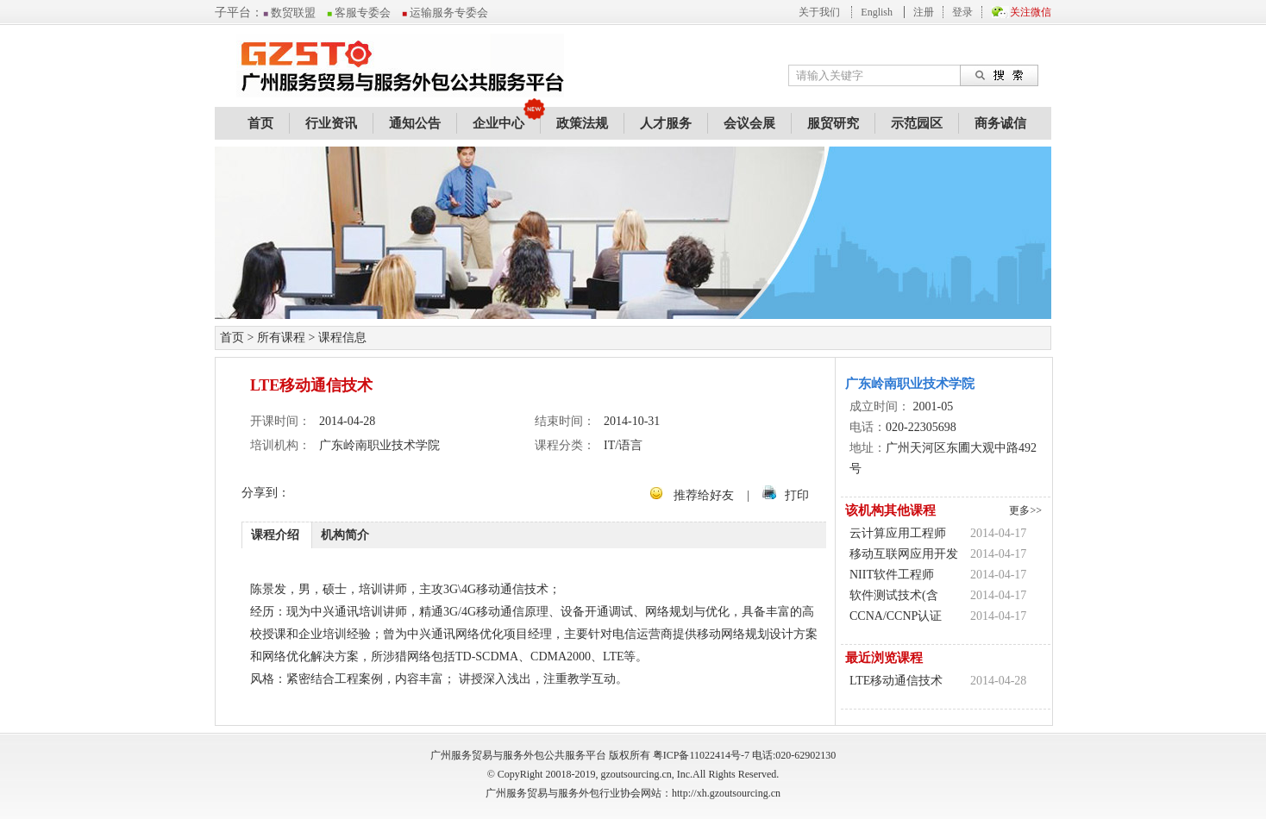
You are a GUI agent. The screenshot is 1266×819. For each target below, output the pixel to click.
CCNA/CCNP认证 (895, 616)
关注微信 (1030, 12)
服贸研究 (833, 123)
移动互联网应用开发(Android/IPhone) (903, 556)
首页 (260, 123)
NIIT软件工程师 (891, 574)
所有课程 (281, 337)
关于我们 (819, 12)
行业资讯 (331, 123)
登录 (962, 12)
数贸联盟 (289, 12)
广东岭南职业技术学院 (910, 384)
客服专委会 (359, 12)
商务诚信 (1000, 123)
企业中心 (498, 123)
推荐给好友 (704, 495)
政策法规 (582, 123)
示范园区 (917, 123)
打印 (797, 495)
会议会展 (749, 123)
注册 (923, 12)
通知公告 (415, 123)
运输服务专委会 (445, 12)
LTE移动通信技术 (896, 680)
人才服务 (666, 123)
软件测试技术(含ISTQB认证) (893, 597)
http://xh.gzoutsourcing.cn (726, 793)
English (877, 12)
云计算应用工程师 (897, 533)
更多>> (1025, 510)
